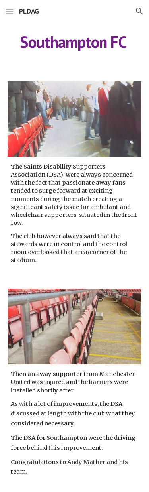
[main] (75, 42)
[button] (9, 11)
